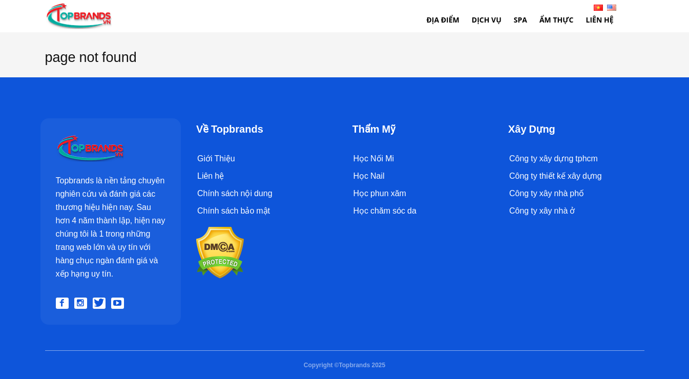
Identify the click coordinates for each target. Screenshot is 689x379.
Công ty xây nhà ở (542, 211)
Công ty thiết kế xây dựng (555, 176)
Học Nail (369, 176)
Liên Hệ (600, 20)
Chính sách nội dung (235, 193)
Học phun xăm (379, 193)
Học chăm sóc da (384, 211)
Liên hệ (210, 176)
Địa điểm (442, 20)
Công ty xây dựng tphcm (553, 158)
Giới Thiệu (216, 158)
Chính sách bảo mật (233, 211)
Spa (520, 20)
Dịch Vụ (487, 20)
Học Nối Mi (373, 158)
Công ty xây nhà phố (546, 193)
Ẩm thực (556, 20)
